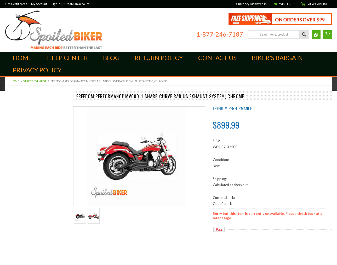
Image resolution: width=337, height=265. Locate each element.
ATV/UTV (12, 196)
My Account (39, 3)
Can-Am (11, 104)
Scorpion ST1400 (18, 139)
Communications (18, 241)
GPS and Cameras (19, 192)
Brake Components (20, 113)
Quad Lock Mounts (19, 134)
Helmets (11, 254)
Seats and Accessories (22, 227)
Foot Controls (16, 121)
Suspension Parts (18, 143)
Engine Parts (14, 117)
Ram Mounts (15, 161)
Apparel (11, 188)
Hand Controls (16, 126)
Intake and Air (16, 130)
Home (14, 81)
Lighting (11, 223)
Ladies (10, 245)
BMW (9, 201)
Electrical (12, 205)
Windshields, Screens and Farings (30, 183)
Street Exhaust (35, 81)
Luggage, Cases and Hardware (28, 170)
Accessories (14, 258)
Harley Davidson (18, 214)
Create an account (76, 3)
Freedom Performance (232, 108)
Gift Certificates (16, 3)
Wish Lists (286, 3)
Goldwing (12, 210)
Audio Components (20, 165)
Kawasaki (12, 218)
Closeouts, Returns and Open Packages (35, 263)
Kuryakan (12, 157)
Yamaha (11, 236)
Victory (10, 232)
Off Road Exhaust (18, 152)
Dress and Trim (16, 174)
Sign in (56, 3)
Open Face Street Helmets (25, 249)
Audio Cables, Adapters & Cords (30, 148)
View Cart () (317, 3)
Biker (53, 29)
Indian (10, 108)
